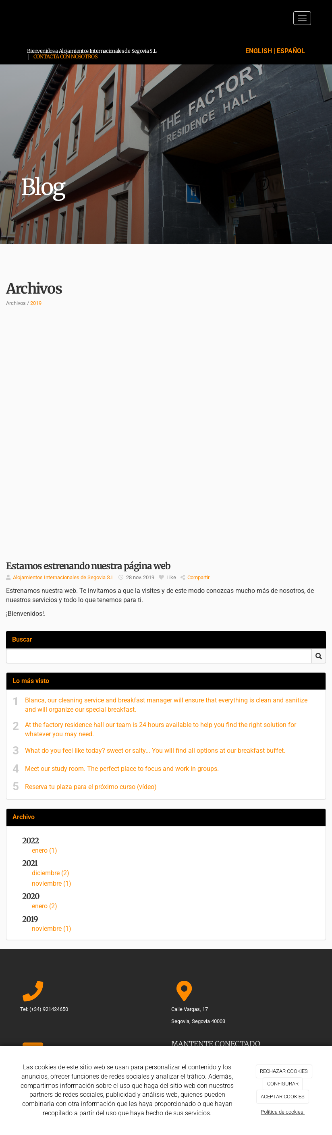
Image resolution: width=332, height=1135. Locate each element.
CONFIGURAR (283, 1084)
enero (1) (44, 850)
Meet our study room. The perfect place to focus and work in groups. (122, 769)
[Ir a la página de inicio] (13, 18)
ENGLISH (258, 51)
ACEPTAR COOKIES (283, 1097)
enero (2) (44, 906)
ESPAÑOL (291, 51)
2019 (36, 303)
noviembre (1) (51, 883)
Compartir (195, 577)
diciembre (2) (50, 873)
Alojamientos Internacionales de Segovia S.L (63, 577)
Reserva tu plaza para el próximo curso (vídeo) (91, 787)
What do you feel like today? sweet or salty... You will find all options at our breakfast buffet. (155, 750)
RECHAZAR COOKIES (284, 1071)
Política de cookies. (283, 1112)
